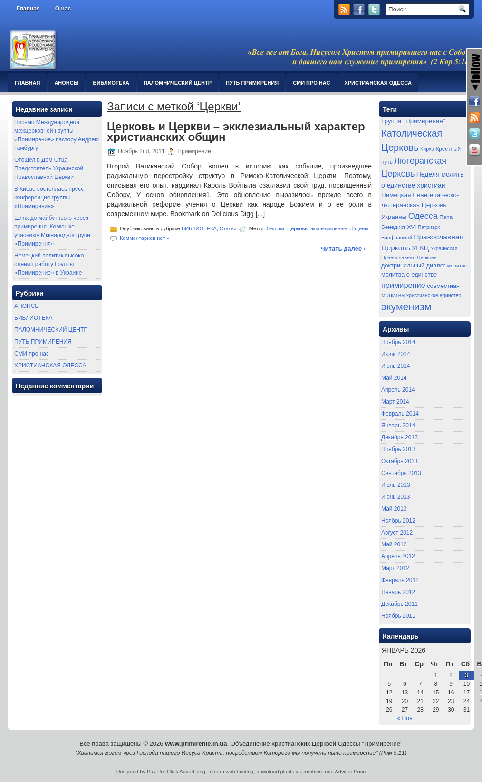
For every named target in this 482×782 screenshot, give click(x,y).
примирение (403, 285)
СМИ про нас (311, 83)
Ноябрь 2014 (398, 342)
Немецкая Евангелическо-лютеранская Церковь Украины (420, 205)
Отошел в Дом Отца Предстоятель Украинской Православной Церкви (48, 168)
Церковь (297, 228)
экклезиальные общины (339, 228)
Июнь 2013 (395, 497)
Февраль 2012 (400, 580)
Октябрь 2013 (399, 461)
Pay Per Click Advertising (176, 771)
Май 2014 (394, 378)
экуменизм (406, 307)
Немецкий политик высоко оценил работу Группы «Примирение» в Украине (49, 264)
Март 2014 (395, 401)
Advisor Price (350, 771)
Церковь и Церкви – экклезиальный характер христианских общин (236, 131)
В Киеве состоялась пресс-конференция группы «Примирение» (50, 197)
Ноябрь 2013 (398, 449)
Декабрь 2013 (399, 437)
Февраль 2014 (400, 413)
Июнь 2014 (395, 366)
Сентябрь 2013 (401, 473)
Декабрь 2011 (399, 604)
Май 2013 (394, 508)
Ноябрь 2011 (398, 616)
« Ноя (405, 718)
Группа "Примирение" (413, 121)
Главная (28, 8)
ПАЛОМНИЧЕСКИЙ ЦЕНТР (178, 83)
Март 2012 (395, 568)
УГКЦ (420, 248)
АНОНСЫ (66, 83)
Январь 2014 (398, 425)
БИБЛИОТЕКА (111, 83)
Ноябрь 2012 (398, 520)
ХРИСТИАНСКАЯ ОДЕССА (377, 83)
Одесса (423, 216)
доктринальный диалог (413, 265)
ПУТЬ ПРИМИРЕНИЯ (252, 83)
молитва (457, 265)
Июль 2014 (395, 354)
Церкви (275, 228)
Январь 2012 (398, 592)
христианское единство (434, 295)
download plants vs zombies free (294, 771)
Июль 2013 (395, 485)
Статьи (228, 228)
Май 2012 (394, 544)
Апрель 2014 (398, 389)
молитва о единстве (409, 274)
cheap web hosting (232, 771)
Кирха (427, 149)
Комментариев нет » (144, 238)
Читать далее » (343, 248)
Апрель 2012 (398, 556)
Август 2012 (397, 532)
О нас (63, 8)
